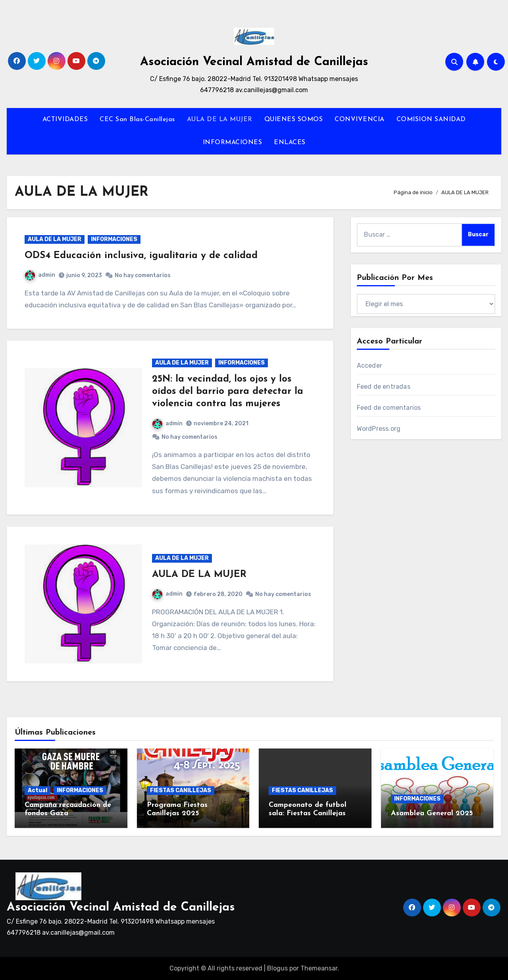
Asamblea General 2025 (432, 813)
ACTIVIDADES (65, 119)
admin (40, 275)
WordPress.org (379, 428)
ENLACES (290, 142)
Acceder (369, 365)
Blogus (277, 968)
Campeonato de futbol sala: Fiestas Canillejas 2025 (307, 813)
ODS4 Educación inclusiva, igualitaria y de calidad (141, 255)
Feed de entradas (383, 386)
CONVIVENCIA (360, 119)
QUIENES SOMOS (293, 119)
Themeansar (318, 968)
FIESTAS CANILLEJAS (180, 790)
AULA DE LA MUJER (219, 119)
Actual (37, 790)
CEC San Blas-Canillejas (137, 119)
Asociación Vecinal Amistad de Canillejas (254, 62)
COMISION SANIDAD (431, 119)
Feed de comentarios (389, 407)
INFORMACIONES (232, 142)
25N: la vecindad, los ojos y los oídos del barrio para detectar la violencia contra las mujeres (227, 391)
